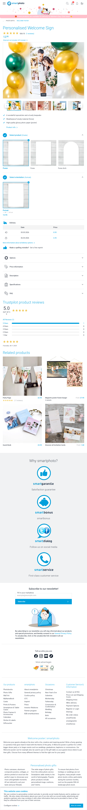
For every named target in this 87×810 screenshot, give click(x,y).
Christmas (49, 689)
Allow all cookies (76, 805)
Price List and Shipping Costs (74, 696)
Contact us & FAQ (72, 692)
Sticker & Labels (9, 720)
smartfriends (71, 718)
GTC (26, 699)
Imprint (27, 702)
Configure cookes (11, 806)
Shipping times (71, 700)
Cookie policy (29, 695)
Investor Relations (31, 708)
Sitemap (69, 712)
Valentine (48, 695)
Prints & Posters (9, 705)
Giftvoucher (7, 723)
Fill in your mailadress (25, 593)
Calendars (7, 717)
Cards (5, 702)
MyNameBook (8, 699)
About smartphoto (31, 689)
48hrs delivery (71, 703)
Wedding (48, 709)
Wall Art (6, 695)
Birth (47, 715)
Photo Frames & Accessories (9, 713)
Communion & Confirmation (50, 706)
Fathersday (49, 702)
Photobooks (8, 689)
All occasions (50, 718)
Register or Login (72, 709)
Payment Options (72, 706)
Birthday (48, 712)
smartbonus (70, 724)
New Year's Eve (51, 693)
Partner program (30, 711)
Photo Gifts (7, 693)
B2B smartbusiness (31, 714)
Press (26, 705)
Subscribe (21, 602)
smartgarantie (71, 721)
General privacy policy (32, 693)
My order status (72, 715)
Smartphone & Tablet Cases (11, 709)
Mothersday (49, 699)
